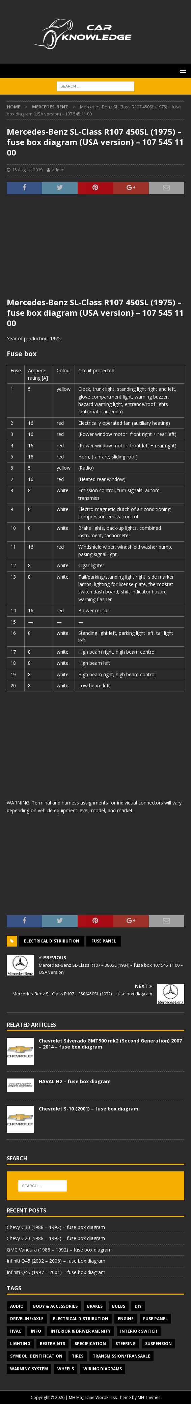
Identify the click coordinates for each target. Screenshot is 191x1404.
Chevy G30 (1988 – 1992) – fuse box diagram (56, 1227)
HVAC (15, 1331)
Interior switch (138, 1331)
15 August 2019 (27, 170)
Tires (77, 1356)
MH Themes (149, 1397)
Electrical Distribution (51, 941)
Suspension (158, 1343)
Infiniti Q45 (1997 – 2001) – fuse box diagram (56, 1272)
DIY (138, 1306)
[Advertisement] (95, 250)
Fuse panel (103, 941)
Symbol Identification (36, 1356)
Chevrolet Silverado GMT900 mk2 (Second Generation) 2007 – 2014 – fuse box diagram (110, 1043)
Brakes (95, 1306)
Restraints (52, 1343)
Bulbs (118, 1306)
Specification (90, 1343)
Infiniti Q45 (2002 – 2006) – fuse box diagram (56, 1261)
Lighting (20, 1343)
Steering (125, 1343)
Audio (17, 1306)
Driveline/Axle (27, 1319)
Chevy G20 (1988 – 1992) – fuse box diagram (56, 1238)
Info (36, 1331)
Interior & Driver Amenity (81, 1331)
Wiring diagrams (102, 1369)
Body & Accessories (55, 1306)
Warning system (29, 1369)
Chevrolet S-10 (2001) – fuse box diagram (88, 1108)
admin (58, 170)
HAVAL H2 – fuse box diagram (75, 1081)
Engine (126, 1319)
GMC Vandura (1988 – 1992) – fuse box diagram (59, 1249)
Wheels (65, 1369)
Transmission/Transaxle (121, 1356)
